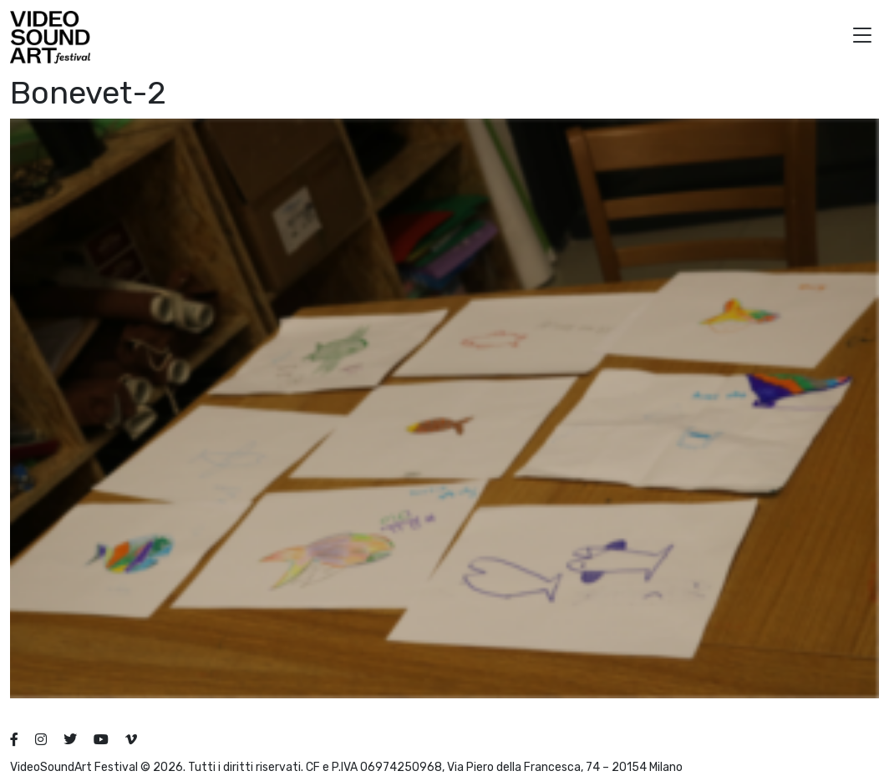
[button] (862, 37)
